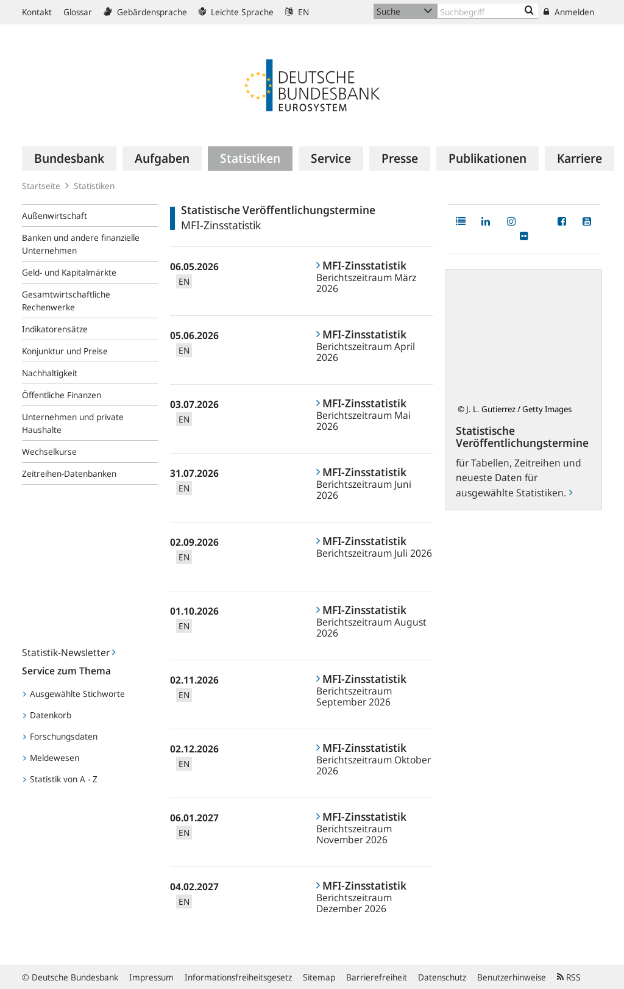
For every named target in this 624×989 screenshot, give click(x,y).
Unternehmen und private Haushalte (73, 423)
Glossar (77, 12)
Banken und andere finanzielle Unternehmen (81, 244)
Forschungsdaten (60, 736)
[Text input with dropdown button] (488, 11)
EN (297, 12)
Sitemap (319, 977)
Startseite (41, 185)
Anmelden (569, 12)
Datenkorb (47, 715)
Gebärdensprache (145, 12)
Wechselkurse (49, 451)
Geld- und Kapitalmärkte (69, 272)
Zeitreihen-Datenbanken (69, 473)
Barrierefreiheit (376, 977)
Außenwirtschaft (54, 215)
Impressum (151, 977)
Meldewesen (51, 757)
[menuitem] (69, 158)
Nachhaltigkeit (49, 373)
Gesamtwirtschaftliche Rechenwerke (66, 300)
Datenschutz (442, 977)
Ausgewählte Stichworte (74, 693)
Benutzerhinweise (511, 977)
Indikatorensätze (55, 329)
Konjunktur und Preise (65, 351)
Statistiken (94, 185)
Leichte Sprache (236, 12)
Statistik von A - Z (60, 779)
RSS (569, 977)
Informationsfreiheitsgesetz (238, 977)
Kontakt (37, 12)
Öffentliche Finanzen (61, 395)
